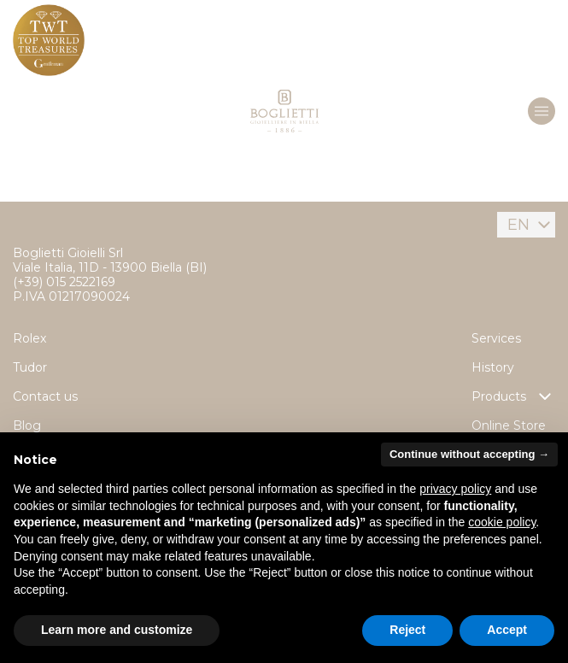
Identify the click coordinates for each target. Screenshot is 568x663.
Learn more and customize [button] (116, 630)
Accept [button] (507, 630)
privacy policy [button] (455, 489)
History (492, 367)
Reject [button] (407, 630)
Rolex (29, 338)
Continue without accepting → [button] (469, 454)
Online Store (508, 425)
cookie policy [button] (502, 522)
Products (513, 396)
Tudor (30, 367)
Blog (27, 425)
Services (496, 338)
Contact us (45, 396)
